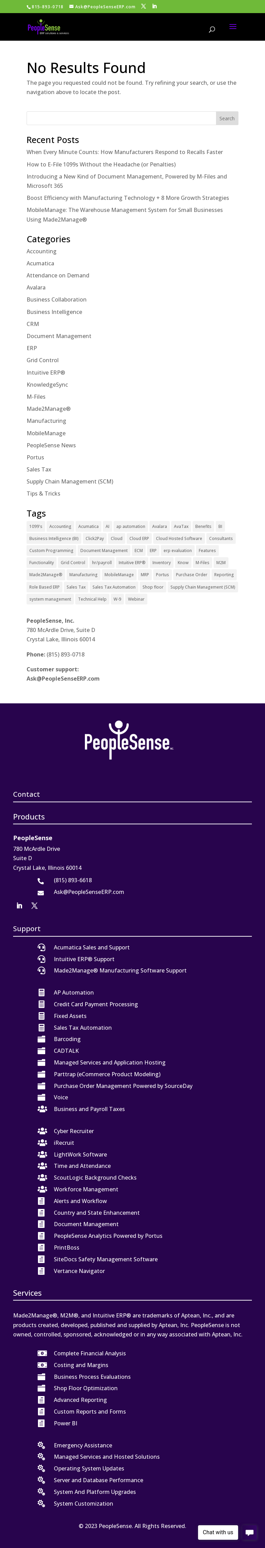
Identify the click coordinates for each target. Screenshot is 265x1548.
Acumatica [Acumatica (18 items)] (88, 526)
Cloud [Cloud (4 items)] (116, 538)
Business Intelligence (54, 312)
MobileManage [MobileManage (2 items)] (119, 575)
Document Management (59, 336)
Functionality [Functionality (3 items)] (41, 563)
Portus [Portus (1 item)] (162, 575)
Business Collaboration (57, 299)
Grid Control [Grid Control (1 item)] (73, 563)
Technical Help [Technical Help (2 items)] (92, 599)
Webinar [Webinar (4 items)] (136, 599)
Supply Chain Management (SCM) (70, 481)
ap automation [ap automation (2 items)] (130, 526)
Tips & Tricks (43, 493)
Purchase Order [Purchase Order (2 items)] (191, 575)
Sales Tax (39, 469)
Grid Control (43, 360)
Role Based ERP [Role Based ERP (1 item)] (44, 587)
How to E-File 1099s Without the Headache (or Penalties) (101, 164)
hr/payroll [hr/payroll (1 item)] (102, 563)
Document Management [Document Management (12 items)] (104, 550)
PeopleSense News (51, 445)
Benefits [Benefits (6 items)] (203, 526)
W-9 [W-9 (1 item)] (117, 599)
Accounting (42, 251)
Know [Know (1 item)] (183, 563)
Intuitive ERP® (46, 372)
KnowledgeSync (47, 384)
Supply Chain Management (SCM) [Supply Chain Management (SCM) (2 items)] (202, 587)
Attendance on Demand (58, 275)
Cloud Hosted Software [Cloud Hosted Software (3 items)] (179, 538)
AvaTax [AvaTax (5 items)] (181, 526)
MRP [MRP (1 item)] (145, 575)
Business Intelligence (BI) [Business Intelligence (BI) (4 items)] (54, 538)
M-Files (36, 396)
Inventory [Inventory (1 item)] (162, 563)
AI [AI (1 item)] (107, 526)
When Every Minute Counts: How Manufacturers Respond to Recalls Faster (125, 152)
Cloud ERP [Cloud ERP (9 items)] (139, 538)
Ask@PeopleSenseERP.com (63, 678)
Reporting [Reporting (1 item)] (224, 575)
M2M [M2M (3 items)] (221, 563)
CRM (33, 324)
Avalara (36, 287)
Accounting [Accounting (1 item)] (60, 526)
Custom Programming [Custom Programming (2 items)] (51, 550)
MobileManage (46, 433)
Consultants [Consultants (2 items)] (221, 538)
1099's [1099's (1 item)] (35, 526)
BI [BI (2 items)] (220, 526)
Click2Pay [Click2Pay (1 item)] (95, 538)
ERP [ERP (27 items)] (153, 550)
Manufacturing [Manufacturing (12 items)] (83, 575)
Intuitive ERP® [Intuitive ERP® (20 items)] (132, 563)
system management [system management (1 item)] (50, 599)
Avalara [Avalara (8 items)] (159, 526)
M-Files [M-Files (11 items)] (202, 563)
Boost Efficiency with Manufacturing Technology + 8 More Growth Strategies (128, 198)
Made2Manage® (49, 409)
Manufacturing (46, 421)
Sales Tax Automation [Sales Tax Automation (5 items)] (114, 587)
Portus (35, 457)
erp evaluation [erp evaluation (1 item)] (178, 550)
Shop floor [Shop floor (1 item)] (153, 587)
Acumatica (40, 263)
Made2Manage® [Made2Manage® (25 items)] (45, 575)
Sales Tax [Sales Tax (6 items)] (76, 587)
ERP (32, 348)
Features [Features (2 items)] (207, 550)
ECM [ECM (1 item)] (139, 550)
